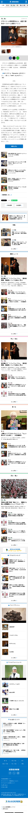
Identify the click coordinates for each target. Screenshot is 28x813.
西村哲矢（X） (6, 194)
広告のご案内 (5, 787)
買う (18, 5)
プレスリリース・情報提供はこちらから (10, 780)
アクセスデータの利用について (8, 782)
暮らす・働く (22, 5)
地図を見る (14, 146)
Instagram (18, 773)
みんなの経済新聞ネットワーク (14, 801)
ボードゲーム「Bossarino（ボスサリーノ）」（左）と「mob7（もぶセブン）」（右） (13, 75)
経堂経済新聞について (6, 778)
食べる (7, 5)
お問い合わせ (5, 785)
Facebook (10, 773)
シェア (9, 200)
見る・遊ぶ (13, 5)
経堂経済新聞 (14, 2)
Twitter (14, 773)
